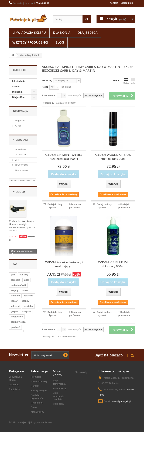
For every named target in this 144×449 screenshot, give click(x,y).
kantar (14, 304)
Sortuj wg (47, 80)
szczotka (15, 283)
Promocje (18, 192)
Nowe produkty (39, 385)
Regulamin (20, 120)
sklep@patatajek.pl (121, 405)
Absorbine (20, 147)
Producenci (20, 138)
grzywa (14, 314)
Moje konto (57, 377)
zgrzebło (28, 298)
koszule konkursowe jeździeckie (81, 416)
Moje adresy (59, 392)
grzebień (15, 330)
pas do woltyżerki (80, 407)
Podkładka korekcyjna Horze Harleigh (22, 223)
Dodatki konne (82, 396)
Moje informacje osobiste (58, 399)
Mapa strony (37, 415)
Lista (133, 81)
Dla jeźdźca (88, 32)
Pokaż (45, 87)
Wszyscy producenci (30, 42)
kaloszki (15, 309)
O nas (18, 125)
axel (26, 283)
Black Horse (21, 168)
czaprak (26, 314)
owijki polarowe (80, 390)
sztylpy (14, 293)
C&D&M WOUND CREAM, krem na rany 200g (113, 156)
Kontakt (114, 3)
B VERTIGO (21, 163)
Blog (59, 42)
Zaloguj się (127, 3)
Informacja (20, 110)
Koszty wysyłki (39, 394)
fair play (23, 277)
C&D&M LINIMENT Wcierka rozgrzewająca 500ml (63, 156)
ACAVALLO (21, 153)
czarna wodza (18, 325)
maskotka (16, 335)
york (13, 277)
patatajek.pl (23, 439)
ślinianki (15, 298)
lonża (25, 293)
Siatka (126, 81)
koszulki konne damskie (83, 425)
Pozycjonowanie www (41, 439)
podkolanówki (18, 288)
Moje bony (58, 407)
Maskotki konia (83, 400)
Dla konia (61, 32)
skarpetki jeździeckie (81, 382)
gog (27, 335)
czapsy (25, 304)
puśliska (28, 309)
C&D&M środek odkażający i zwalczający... (64, 264)
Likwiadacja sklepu (29, 32)
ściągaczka (17, 319)
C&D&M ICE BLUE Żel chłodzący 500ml (113, 264)
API (17, 158)
